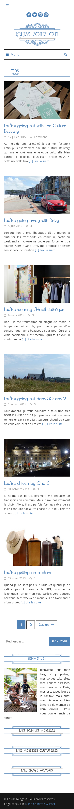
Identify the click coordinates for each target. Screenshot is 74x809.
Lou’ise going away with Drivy (31, 220)
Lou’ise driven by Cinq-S (26, 483)
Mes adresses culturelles (37, 751)
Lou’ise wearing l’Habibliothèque (34, 309)
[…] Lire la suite (38, 161)
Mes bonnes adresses (37, 731)
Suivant (46, 625)
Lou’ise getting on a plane (28, 572)
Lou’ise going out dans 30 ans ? (35, 398)
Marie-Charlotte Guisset (40, 804)
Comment (40, 137)
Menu (15, 54)
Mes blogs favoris (37, 770)
